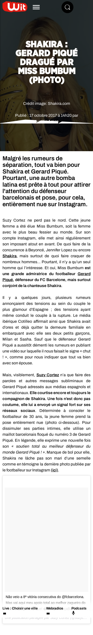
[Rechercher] (67, 7)
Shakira (9, 256)
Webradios (54, 608)
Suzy (47, 375)
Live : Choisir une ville (20, 608)
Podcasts (79, 610)
